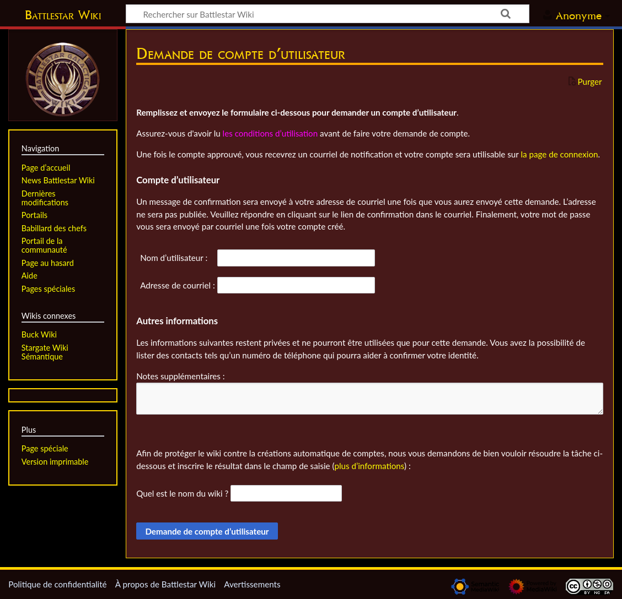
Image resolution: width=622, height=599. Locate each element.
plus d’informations (369, 466)
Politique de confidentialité (57, 584)
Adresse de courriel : (177, 285)
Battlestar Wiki (63, 15)
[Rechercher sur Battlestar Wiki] (327, 14)
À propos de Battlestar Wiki (165, 584)
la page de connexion (559, 154)
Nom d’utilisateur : (173, 258)
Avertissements (252, 584)
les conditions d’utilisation (270, 133)
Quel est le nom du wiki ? (182, 493)
